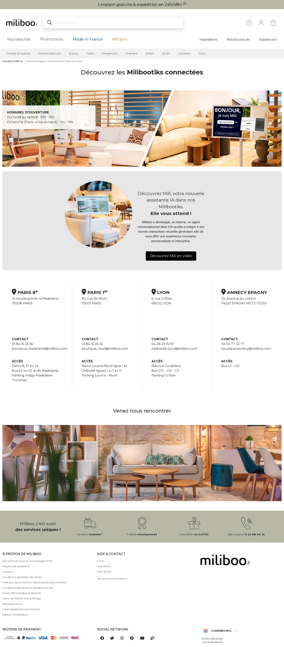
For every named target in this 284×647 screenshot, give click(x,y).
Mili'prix (120, 39)
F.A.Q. (100, 561)
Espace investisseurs (15, 614)
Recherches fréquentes (112, 578)
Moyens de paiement (16, 566)
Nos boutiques (238, 39)
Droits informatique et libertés (21, 593)
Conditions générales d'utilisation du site (27, 587)
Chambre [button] (132, 53)
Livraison (7, 571)
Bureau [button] (73, 53)
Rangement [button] (109, 53)
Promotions (51, 39)
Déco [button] (202, 53)
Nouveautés (19, 39)
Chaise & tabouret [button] (49, 53)
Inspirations (208, 39)
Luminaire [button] (184, 53)
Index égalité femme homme (21, 609)
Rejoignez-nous (12, 603)
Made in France (88, 39)
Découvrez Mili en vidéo (171, 256)
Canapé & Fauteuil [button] (18, 53)
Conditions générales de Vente (22, 577)
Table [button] (90, 53)
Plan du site (104, 571)
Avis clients (104, 566)
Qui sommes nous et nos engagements (27, 561)
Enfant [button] (150, 53)
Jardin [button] (166, 53)
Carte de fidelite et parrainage (21, 598)
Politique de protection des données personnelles (34, 582)
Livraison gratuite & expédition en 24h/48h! (142, 4)
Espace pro (268, 39)
